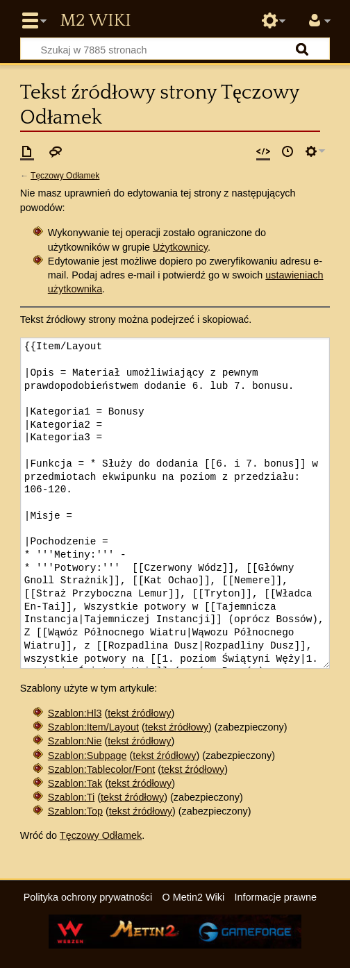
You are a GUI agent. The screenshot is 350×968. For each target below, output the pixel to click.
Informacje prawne (276, 897)
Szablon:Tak (75, 783)
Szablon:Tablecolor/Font (101, 769)
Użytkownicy (180, 247)
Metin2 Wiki (95, 21)
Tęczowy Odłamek (65, 176)
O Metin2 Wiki (193, 897)
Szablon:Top (75, 811)
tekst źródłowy (139, 713)
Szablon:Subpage (87, 755)
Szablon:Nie (75, 740)
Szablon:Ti (71, 797)
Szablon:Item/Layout (93, 727)
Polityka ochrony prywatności (88, 897)
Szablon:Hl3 (75, 713)
